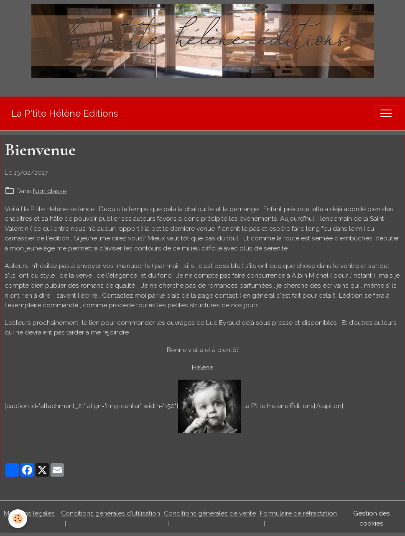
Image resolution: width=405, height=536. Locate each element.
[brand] (65, 113)
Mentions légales (29, 513)
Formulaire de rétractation (298, 513)
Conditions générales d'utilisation (110, 513)
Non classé (49, 191)
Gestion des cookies (371, 518)
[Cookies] (17, 518)
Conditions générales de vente (210, 513)
